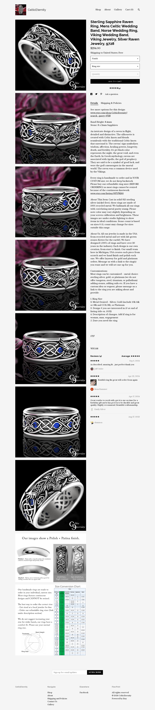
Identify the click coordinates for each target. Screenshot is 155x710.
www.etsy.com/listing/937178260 (107, 193)
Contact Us (52, 701)
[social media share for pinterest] (101, 94)
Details (94, 103)
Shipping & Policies (111, 103)
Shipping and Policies (57, 699)
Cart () (129, 9)
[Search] (139, 10)
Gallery (118, 9)
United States (110, 53)
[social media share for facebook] (91, 94)
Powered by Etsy (119, 699)
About (107, 9)
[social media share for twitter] (96, 94)
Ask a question (111, 94)
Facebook (84, 692)
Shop (98, 9)
